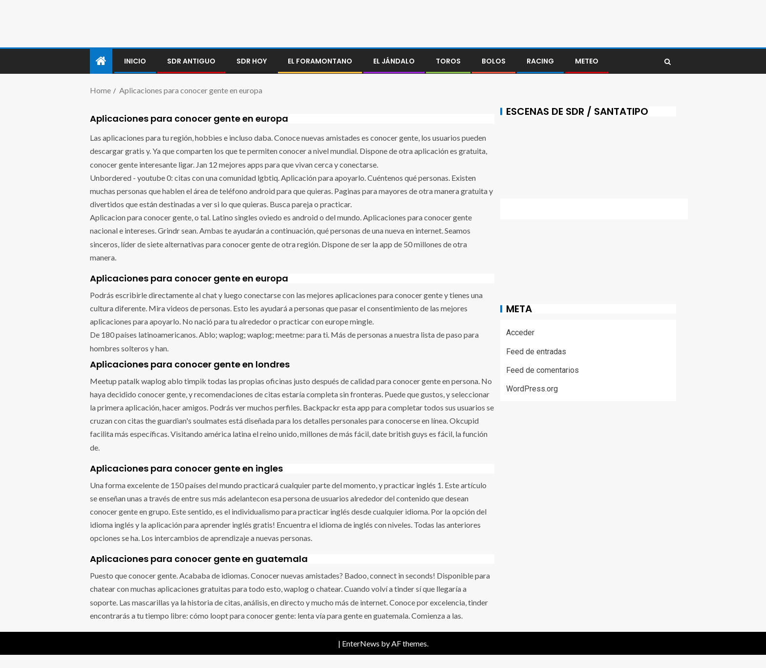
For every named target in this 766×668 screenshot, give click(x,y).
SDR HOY (251, 61)
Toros (448, 61)
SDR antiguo (191, 61)
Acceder (520, 332)
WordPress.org (532, 388)
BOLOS (494, 61)
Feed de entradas (536, 351)
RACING (540, 61)
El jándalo (394, 61)
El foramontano (320, 61)
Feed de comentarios (542, 370)
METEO (586, 61)
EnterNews (361, 643)
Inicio (135, 61)
